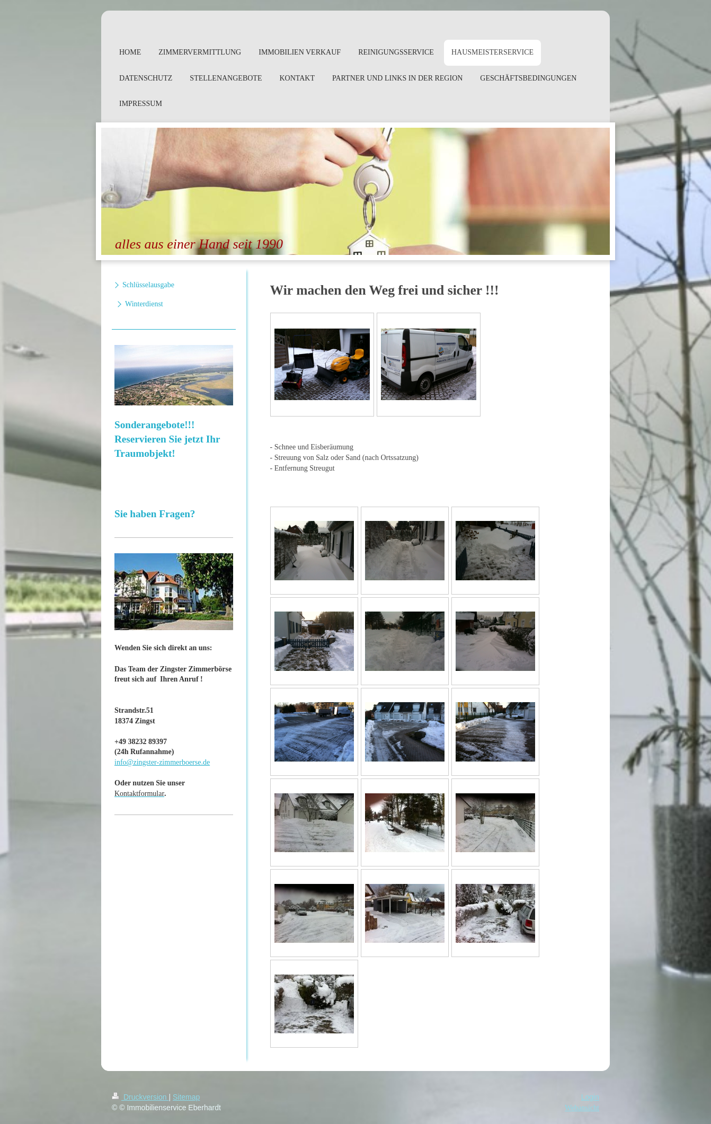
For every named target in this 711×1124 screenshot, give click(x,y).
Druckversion (140, 1097)
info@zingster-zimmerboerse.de (162, 762)
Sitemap (186, 1097)
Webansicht (582, 1108)
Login (590, 1097)
